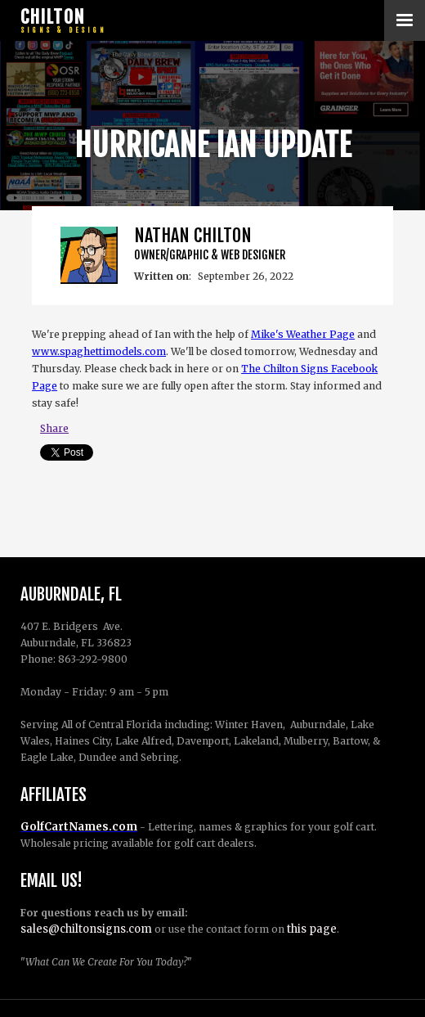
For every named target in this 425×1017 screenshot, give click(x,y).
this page (312, 929)
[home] (61, 20)
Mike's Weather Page (303, 334)
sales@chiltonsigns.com (86, 929)
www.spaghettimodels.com (99, 351)
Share (54, 428)
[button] (404, 20)
